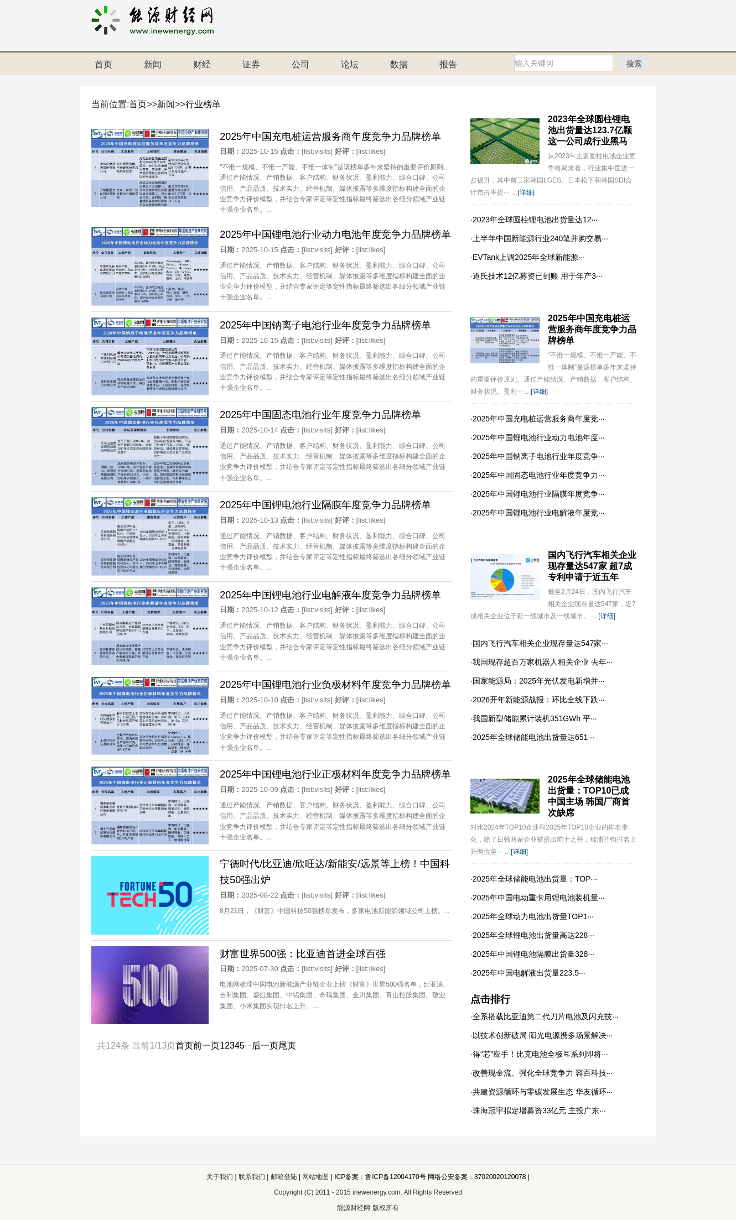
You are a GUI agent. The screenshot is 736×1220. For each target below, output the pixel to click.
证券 (251, 64)
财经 (202, 64)
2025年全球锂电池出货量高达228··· (533, 935)
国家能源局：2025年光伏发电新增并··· (539, 680)
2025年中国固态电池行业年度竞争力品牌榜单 (320, 414)
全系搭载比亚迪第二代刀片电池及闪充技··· (546, 1016)
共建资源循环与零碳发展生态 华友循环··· (543, 1091)
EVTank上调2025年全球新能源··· (529, 257)
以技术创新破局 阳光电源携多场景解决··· (543, 1035)
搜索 (634, 63)
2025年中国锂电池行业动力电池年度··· (539, 437)
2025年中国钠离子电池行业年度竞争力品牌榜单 (325, 325)
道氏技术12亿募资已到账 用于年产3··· (538, 276)
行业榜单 (203, 104)
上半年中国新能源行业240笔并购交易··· (540, 238)
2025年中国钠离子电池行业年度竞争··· (539, 456)
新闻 (153, 64)
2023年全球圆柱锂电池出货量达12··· (535, 219)
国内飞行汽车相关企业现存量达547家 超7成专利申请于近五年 (592, 566)
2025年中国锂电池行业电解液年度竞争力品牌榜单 (330, 595)
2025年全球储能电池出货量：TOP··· (535, 878)
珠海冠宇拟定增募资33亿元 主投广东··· (539, 1110)
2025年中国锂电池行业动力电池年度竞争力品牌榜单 (335, 234)
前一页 (206, 1045)
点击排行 (490, 999)
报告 (448, 64)
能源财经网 (353, 1208)
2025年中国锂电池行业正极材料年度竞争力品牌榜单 (335, 774)
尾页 (287, 1045)
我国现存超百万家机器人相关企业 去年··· (543, 662)
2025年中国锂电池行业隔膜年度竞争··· (539, 493)
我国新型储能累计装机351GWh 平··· (535, 718)
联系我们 (253, 1177)
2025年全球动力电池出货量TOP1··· (533, 916)
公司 (300, 64)
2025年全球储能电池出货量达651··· (533, 737)
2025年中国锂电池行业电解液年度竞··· (539, 512)
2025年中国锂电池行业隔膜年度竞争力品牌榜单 (325, 504)
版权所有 (385, 1208)
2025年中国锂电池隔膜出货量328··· (533, 954)
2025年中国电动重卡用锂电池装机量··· (539, 897)
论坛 (350, 64)
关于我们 (219, 1177)
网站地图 (315, 1177)
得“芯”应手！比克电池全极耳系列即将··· (540, 1054)
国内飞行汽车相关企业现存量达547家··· (540, 643)
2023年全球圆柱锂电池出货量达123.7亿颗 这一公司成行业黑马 (590, 130)
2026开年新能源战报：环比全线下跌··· (539, 699)
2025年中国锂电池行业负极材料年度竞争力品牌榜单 (335, 684)
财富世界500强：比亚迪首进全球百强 (303, 954)
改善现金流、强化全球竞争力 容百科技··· (543, 1072)
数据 (399, 64)
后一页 (265, 1045)
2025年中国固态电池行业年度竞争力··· (539, 475)
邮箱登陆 (285, 1177)
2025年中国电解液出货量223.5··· (529, 972)
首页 (103, 64)
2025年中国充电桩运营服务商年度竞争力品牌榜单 (330, 136)
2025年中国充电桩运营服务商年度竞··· (539, 418)
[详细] (526, 192)
